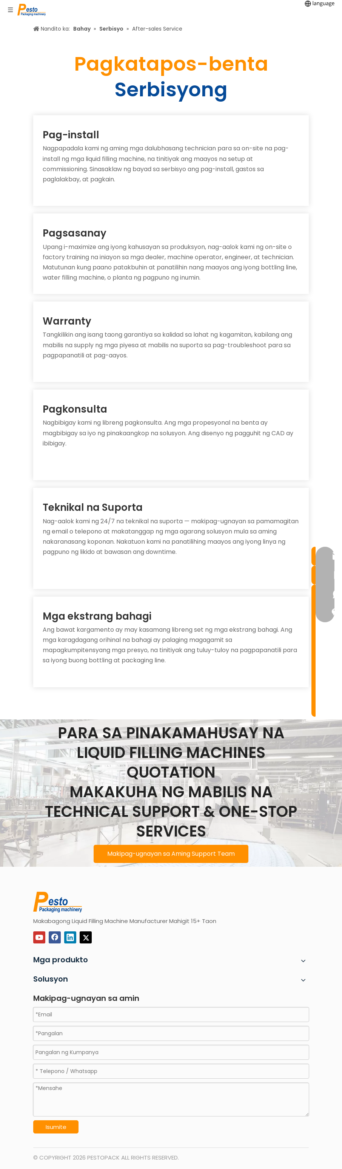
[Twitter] (86, 937)
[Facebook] (55, 937)
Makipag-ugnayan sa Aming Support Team (171, 853)
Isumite (56, 1127)
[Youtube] (39, 937)
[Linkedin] (70, 937)
